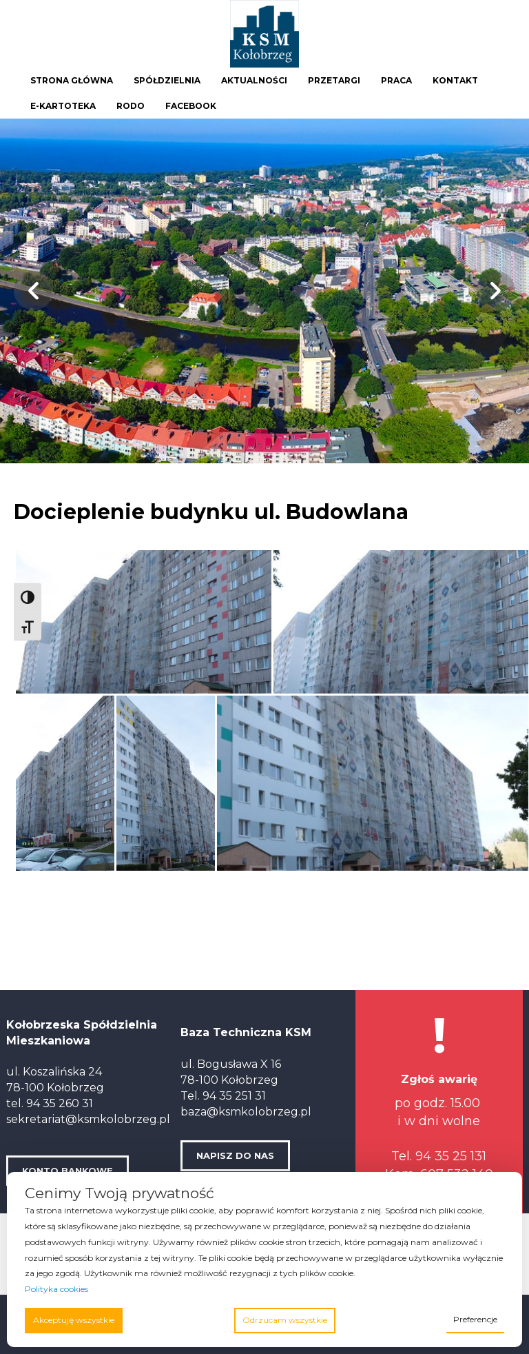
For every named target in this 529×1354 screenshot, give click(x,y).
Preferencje (475, 1319)
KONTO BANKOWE (67, 1170)
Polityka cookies (56, 1289)
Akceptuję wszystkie (73, 1320)
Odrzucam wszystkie (284, 1320)
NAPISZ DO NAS (235, 1155)
